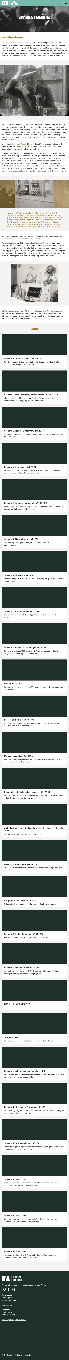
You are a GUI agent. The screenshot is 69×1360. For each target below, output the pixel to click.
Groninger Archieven (40, 1285)
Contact (10, 1355)
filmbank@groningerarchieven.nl (14, 1320)
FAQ (3, 1355)
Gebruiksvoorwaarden (23, 1355)
